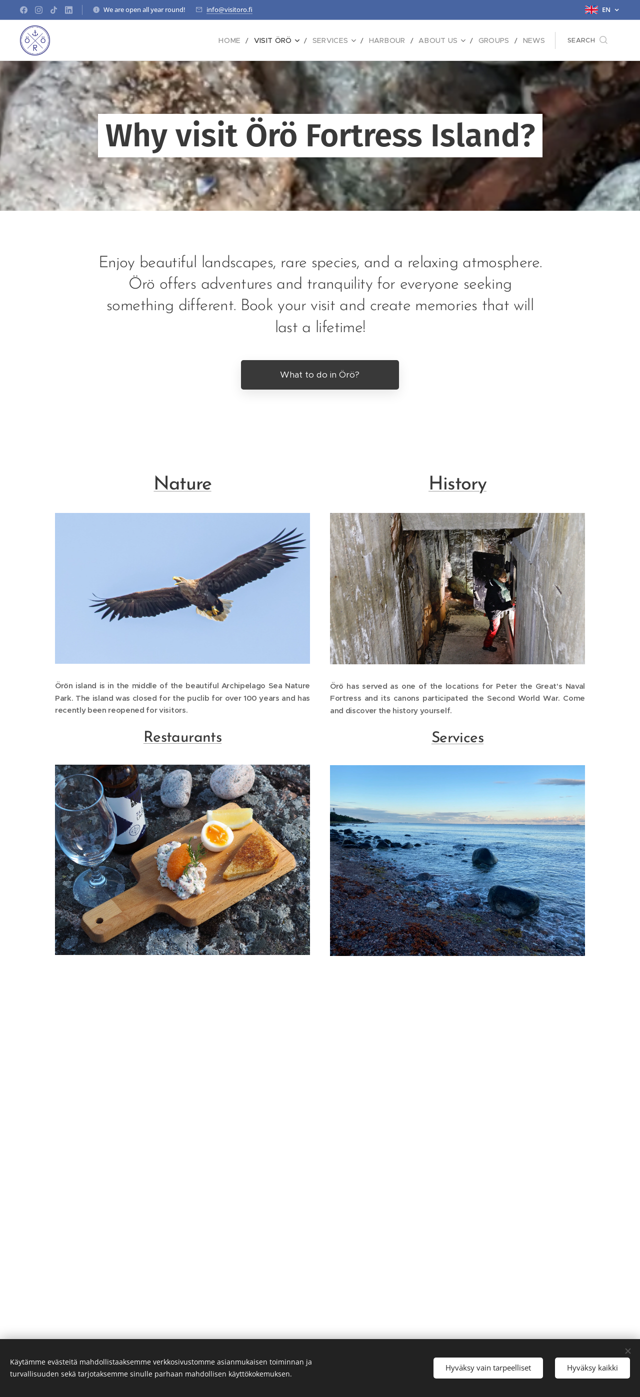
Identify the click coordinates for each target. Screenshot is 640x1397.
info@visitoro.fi (229, 9)
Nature (182, 484)
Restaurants (183, 738)
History (457, 484)
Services (458, 738)
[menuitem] (249, 40)
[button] (587, 40)
